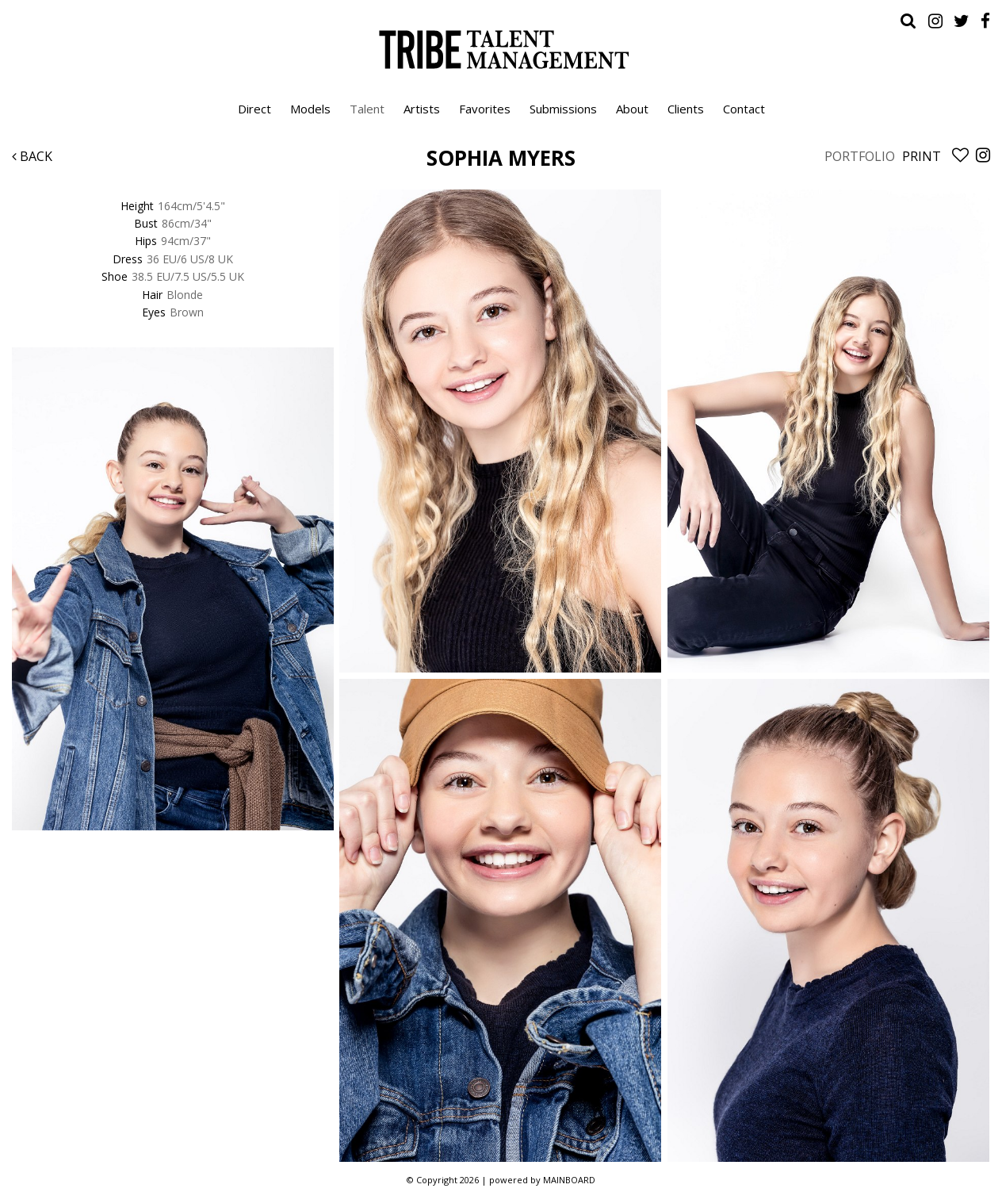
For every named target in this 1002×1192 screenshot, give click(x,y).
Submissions (563, 109)
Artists (421, 109)
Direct (254, 109)
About (632, 109)
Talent (367, 109)
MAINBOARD (569, 1180)
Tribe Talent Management (501, 49)
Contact (744, 109)
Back (32, 156)
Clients (685, 109)
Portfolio (859, 156)
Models (310, 109)
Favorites (485, 109)
